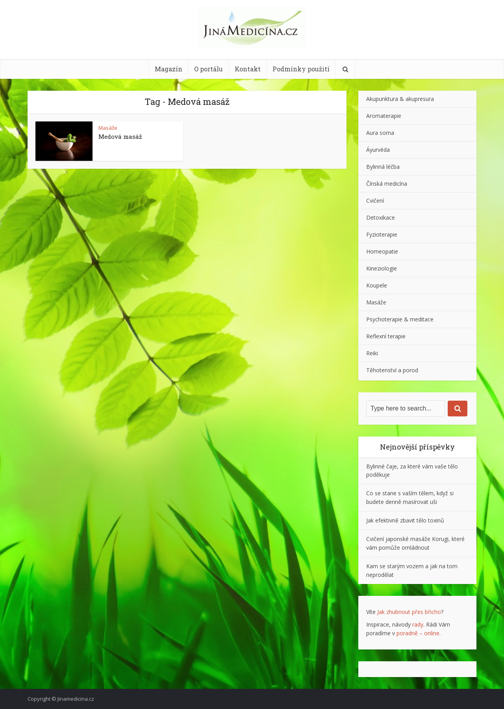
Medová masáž (120, 136)
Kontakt (248, 69)
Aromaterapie (383, 115)
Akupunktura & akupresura (400, 99)
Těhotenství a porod (392, 370)
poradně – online (418, 633)
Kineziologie (381, 268)
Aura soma (380, 132)
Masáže (107, 127)
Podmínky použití (301, 69)
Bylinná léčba (383, 166)
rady (417, 624)
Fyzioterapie (381, 234)
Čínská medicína (386, 183)
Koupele (376, 285)
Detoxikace (380, 217)
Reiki (372, 353)
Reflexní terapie (386, 336)
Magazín (168, 69)
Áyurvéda (378, 149)
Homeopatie (382, 251)
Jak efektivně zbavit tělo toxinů (405, 520)
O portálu (208, 69)
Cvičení (375, 200)
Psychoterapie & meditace (400, 319)
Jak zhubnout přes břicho (409, 612)
